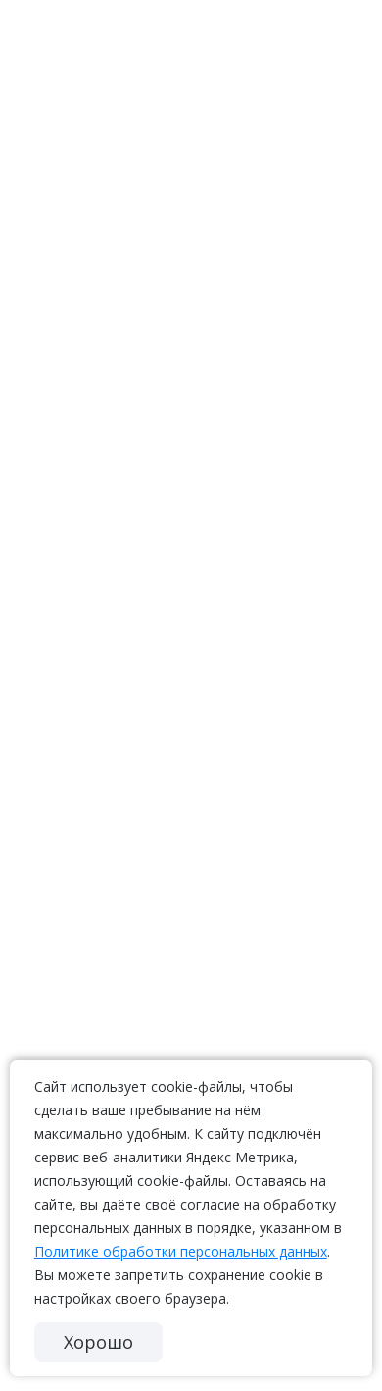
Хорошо (98, 1342)
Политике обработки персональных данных (180, 1251)
